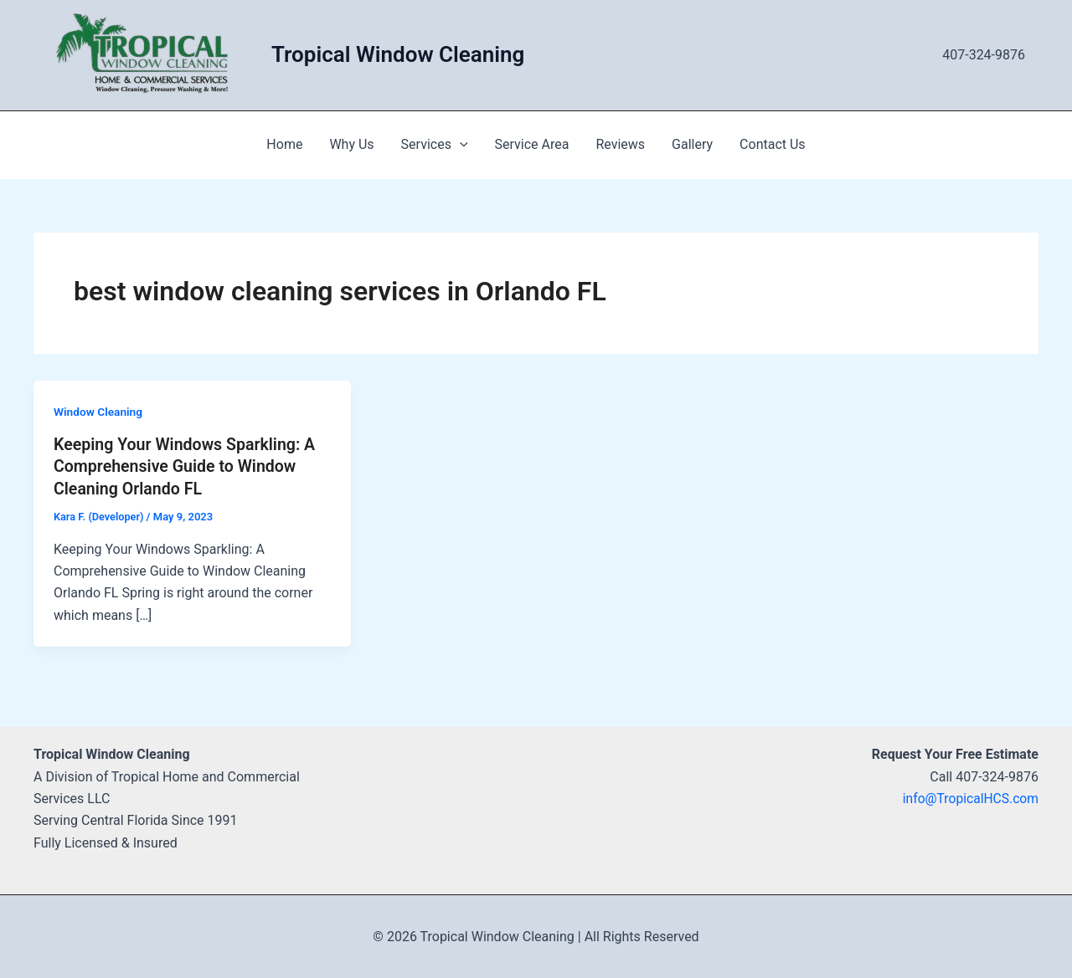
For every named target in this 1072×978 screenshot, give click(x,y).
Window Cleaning (99, 411)
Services (434, 144)
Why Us (351, 144)
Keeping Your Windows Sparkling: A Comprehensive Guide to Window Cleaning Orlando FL (187, 466)
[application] (459, 144)
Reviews (620, 144)
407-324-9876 (983, 55)
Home (284, 144)
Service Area (532, 144)
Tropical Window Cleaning (397, 54)
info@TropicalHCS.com (968, 798)
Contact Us (773, 144)
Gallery (692, 144)
